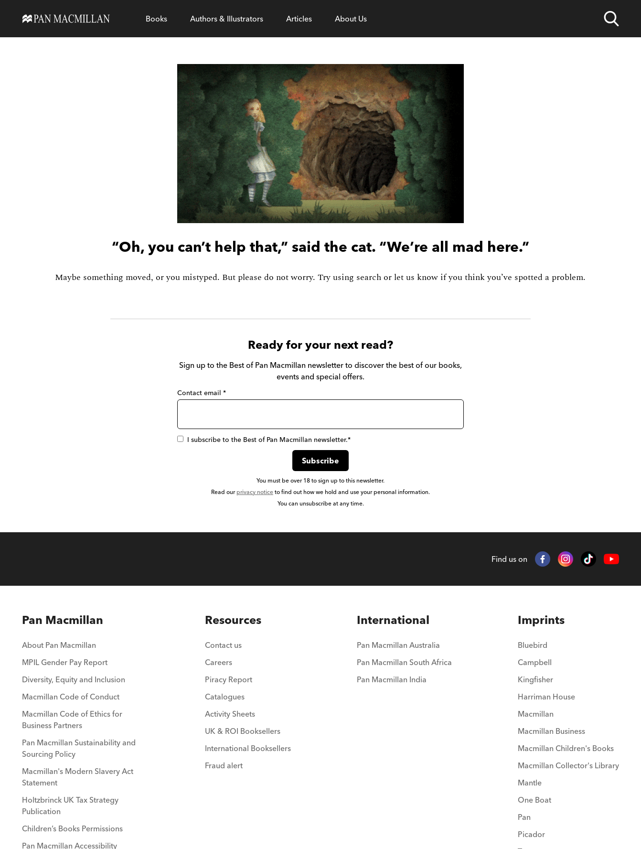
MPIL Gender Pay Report (64, 662)
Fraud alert (224, 765)
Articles (299, 18)
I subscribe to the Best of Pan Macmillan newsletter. (264, 439)
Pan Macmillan (62, 620)
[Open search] (611, 18)
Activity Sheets (230, 714)
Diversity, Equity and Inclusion (73, 679)
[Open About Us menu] (350, 18)
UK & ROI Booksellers (242, 731)
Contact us (223, 645)
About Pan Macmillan (59, 645)
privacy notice (254, 491)
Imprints (541, 620)
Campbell (535, 662)
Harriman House (546, 696)
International (393, 620)
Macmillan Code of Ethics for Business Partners (72, 719)
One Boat (534, 800)
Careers (218, 662)
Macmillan (536, 714)
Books (156, 18)
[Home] (66, 18)
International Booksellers (248, 748)
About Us (351, 18)
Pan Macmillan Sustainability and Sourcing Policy (79, 748)
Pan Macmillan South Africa (404, 662)
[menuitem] (80, 647)
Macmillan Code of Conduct (70, 696)
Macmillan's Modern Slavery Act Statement (77, 776)
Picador (531, 834)
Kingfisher (535, 679)
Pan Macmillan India (392, 679)
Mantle (530, 782)
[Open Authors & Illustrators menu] (227, 18)
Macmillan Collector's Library (568, 765)
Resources (233, 620)
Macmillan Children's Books (566, 748)
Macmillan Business (551, 731)
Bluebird (532, 645)
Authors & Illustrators (226, 18)
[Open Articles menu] (299, 18)
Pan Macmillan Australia (398, 645)
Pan (524, 817)
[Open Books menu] (156, 18)
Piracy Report (228, 679)
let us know (416, 277)
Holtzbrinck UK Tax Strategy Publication (70, 805)
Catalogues (225, 696)
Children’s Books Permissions (72, 828)
